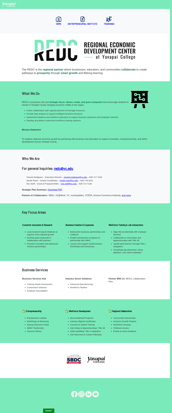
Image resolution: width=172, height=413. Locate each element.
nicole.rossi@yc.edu (69, 180)
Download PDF (55, 190)
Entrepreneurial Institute (82, 20)
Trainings (109, 20)
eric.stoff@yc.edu (69, 184)
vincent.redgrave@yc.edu (75, 177)
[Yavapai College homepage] (9, 4)
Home (58, 20)
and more (126, 195)
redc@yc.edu (63, 168)
